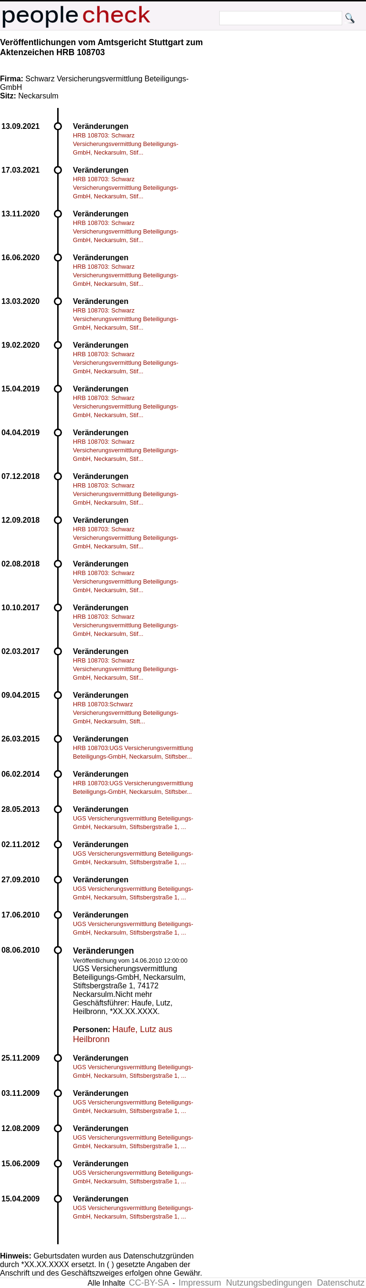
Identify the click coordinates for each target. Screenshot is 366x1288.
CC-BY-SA (149, 1283)
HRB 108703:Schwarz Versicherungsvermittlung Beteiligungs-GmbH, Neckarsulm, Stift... (125, 713)
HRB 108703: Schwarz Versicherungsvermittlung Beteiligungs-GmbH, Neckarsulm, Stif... (125, 144)
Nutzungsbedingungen (269, 1283)
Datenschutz (341, 1283)
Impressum (200, 1283)
